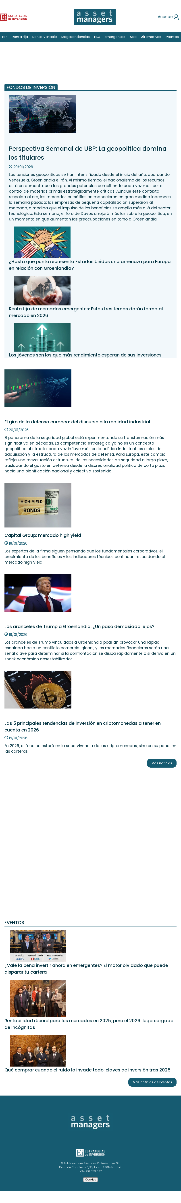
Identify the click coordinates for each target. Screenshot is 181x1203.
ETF (4, 36)
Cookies (90, 1179)
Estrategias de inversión (90, 1150)
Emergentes (115, 36)
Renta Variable (44, 36)
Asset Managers (77, 1114)
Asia (133, 36)
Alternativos (151, 36)
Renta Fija (20, 36)
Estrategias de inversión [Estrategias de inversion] (8, 16)
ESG (97, 36)
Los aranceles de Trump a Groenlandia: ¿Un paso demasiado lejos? (79, 626)
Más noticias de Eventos (152, 1082)
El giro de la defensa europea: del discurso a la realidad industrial (77, 422)
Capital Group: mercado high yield (42, 535)
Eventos (172, 36)
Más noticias (162, 763)
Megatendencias (75, 36)
